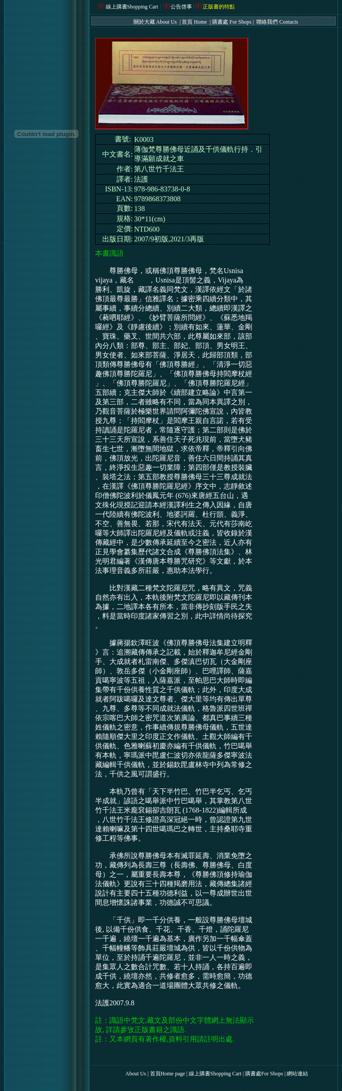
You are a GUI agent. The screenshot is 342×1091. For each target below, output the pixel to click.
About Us (135, 1073)
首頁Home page (167, 1073)
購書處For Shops (264, 1073)
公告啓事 (181, 7)
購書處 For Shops (231, 22)
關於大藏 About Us (155, 22)
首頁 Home (195, 22)
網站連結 (297, 1073)
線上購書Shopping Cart (132, 7)
